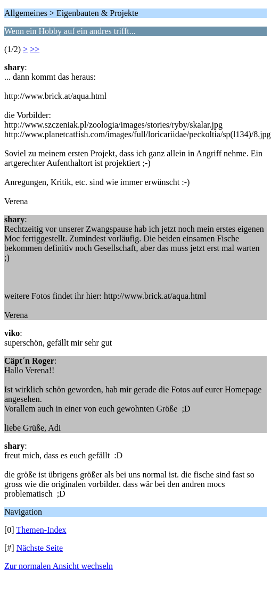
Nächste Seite (40, 547)
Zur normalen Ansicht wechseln (58, 566)
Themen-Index (41, 529)
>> (34, 49)
